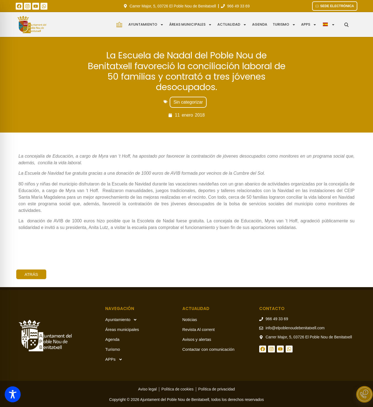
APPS (309, 24)
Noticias (189, 319)
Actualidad (232, 24)
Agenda (259, 24)
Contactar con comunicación (208, 349)
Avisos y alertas (196, 339)
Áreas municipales (190, 24)
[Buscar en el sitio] (346, 24)
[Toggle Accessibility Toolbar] (12, 394)
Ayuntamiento (146, 24)
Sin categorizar (188, 102)
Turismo (284, 24)
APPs (114, 359)
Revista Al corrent (198, 329)
